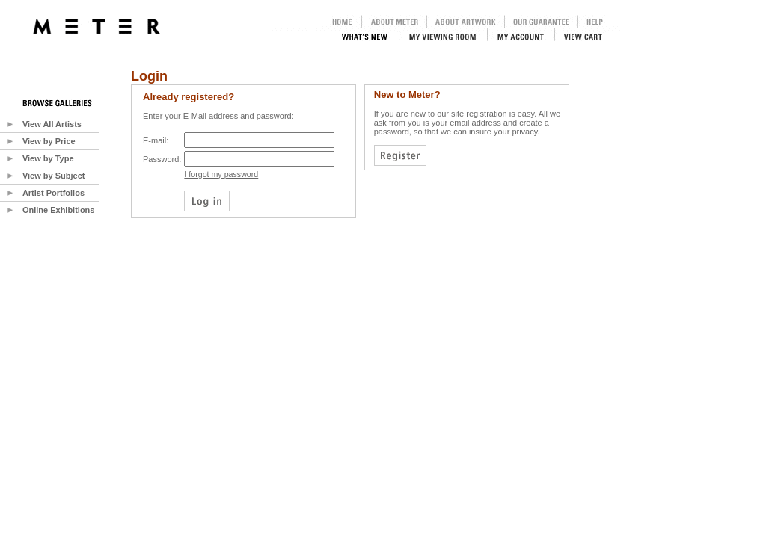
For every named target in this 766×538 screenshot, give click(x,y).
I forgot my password (221, 174)
